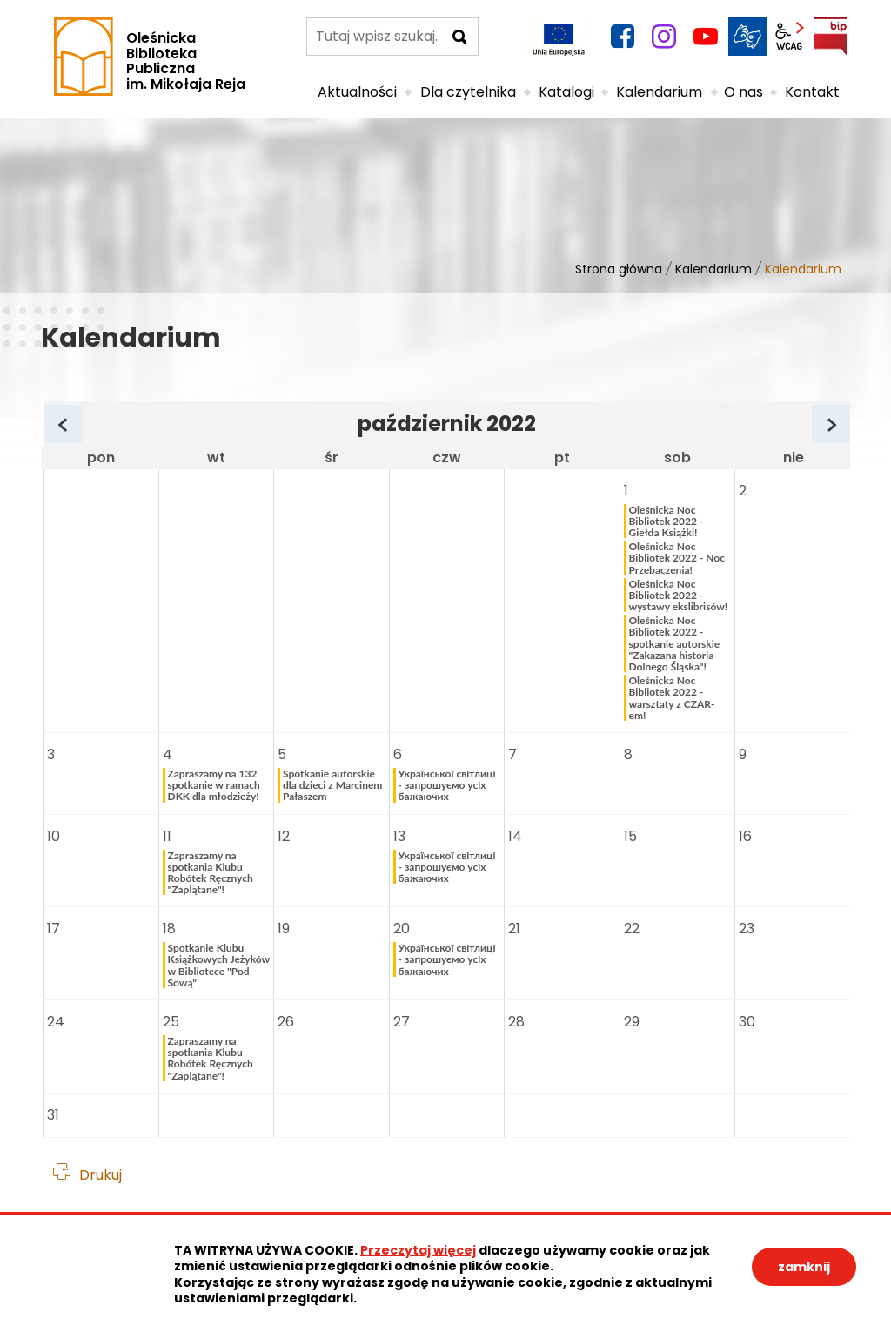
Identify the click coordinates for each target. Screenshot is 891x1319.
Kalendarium (713, 269)
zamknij (804, 1266)
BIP (831, 36)
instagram (664, 36)
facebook (622, 36)
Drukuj (100, 1175)
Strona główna (618, 269)
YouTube (706, 36)
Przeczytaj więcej (418, 1250)
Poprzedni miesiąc (80, 426)
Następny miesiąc (848, 426)
